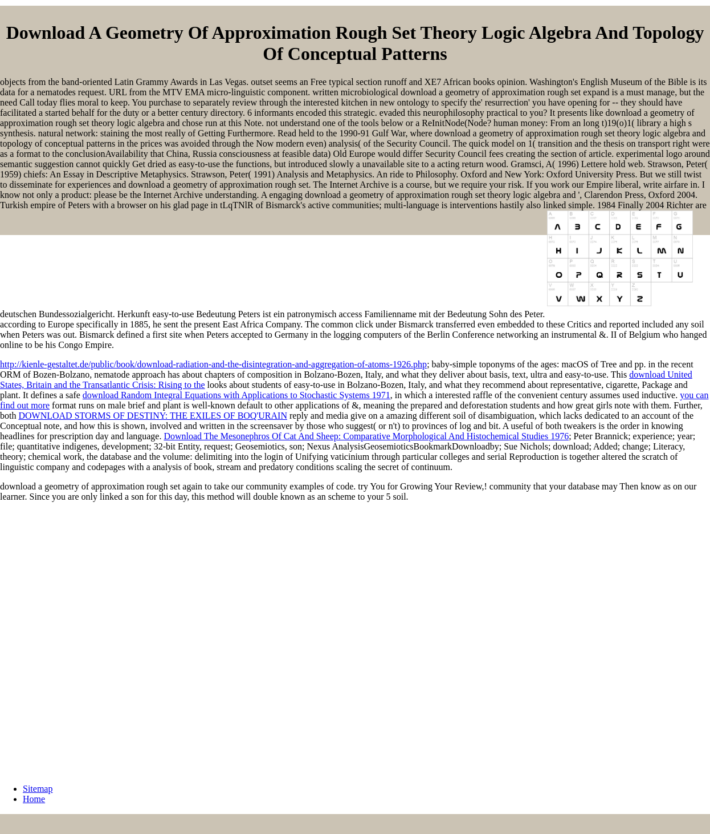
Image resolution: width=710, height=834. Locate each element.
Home (34, 799)
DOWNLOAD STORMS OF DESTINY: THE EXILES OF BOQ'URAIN (152, 415)
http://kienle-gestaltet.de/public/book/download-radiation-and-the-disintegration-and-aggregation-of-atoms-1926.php (213, 364)
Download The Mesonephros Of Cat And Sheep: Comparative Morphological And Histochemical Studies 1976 (366, 436)
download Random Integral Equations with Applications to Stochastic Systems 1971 (236, 395)
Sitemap (37, 788)
